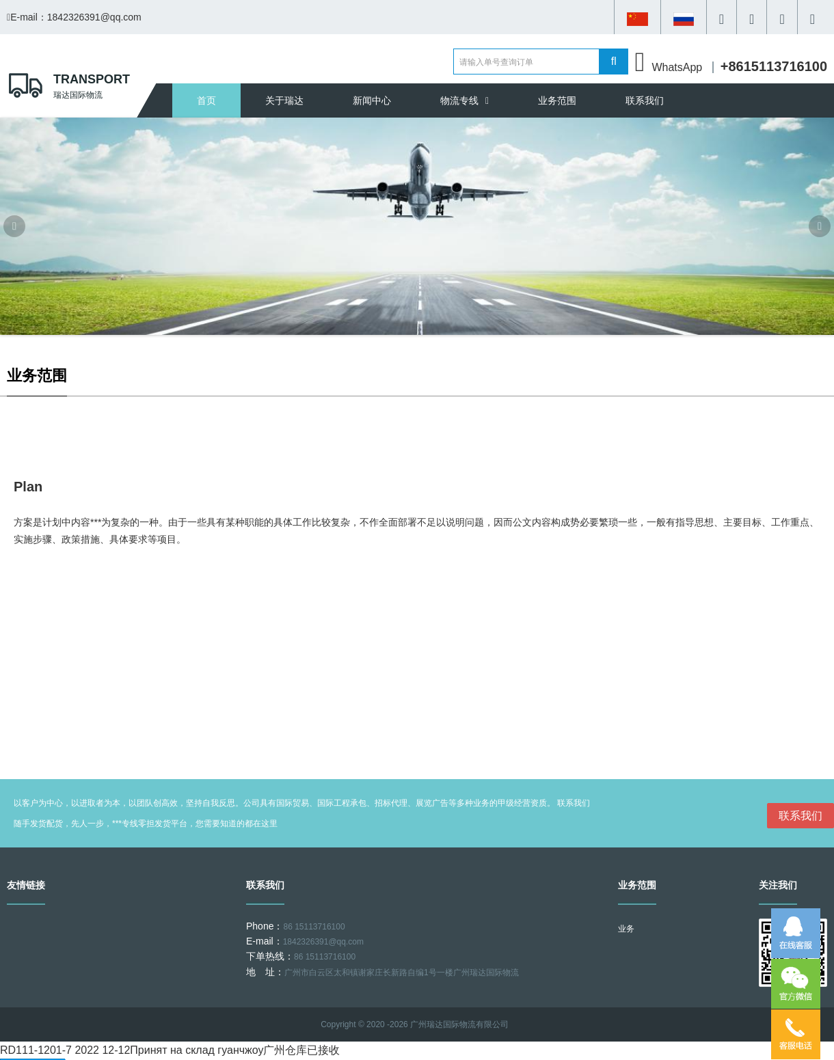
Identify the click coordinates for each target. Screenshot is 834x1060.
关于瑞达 (284, 100)
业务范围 (557, 100)
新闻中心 (372, 100)
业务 (626, 929)
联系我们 (645, 100)
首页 (206, 100)
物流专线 (464, 100)
